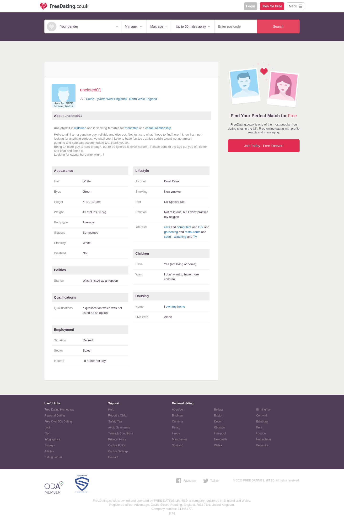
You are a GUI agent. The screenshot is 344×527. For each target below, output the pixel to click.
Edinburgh (262, 421)
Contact (113, 457)
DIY (200, 227)
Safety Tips (115, 421)
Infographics (52, 439)
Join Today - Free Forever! (263, 146)
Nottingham (263, 439)
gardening (171, 232)
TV (195, 236)
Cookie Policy (117, 445)
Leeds (176, 433)
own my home (175, 306)
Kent (259, 427)
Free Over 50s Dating (58, 421)
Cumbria (177, 421)
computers (184, 227)
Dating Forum (53, 457)
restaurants (192, 232)
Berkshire (262, 445)
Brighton (177, 415)
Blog (47, 433)
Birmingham (263, 409)
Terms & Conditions (120, 433)
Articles (49, 451)
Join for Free (272, 6)
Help (111, 409)
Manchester (179, 439)
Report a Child (117, 415)
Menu (293, 6)
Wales (218, 445)
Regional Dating (54, 415)
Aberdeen (178, 409)
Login (250, 6)
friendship (131, 128)
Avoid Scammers (119, 427)
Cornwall (261, 415)
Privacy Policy (117, 439)
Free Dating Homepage (59, 409)
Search (278, 26)
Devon (218, 421)
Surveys (49, 445)
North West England (143, 99)
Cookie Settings (118, 451)
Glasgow (219, 427)
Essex (176, 427)
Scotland (177, 445)
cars (167, 227)
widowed (80, 128)
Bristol (218, 415)
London (261, 433)
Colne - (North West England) (106, 99)
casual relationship (158, 128)
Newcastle (220, 439)
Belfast (218, 409)
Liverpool (220, 433)
